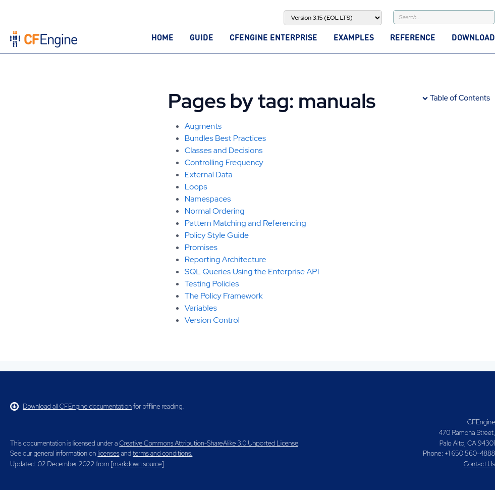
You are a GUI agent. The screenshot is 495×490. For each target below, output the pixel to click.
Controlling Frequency (224, 162)
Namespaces (208, 198)
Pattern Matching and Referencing (245, 223)
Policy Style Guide (217, 235)
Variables (201, 308)
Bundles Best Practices (225, 138)
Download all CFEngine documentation (71, 406)
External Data (209, 174)
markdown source (137, 464)
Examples (354, 37)
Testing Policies (212, 283)
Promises (201, 247)
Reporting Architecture (225, 259)
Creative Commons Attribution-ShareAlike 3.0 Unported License (208, 443)
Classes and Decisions (224, 150)
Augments (203, 126)
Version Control (212, 320)
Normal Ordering (215, 211)
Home (162, 37)
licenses (108, 453)
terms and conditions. (162, 453)
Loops (196, 186)
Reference (412, 37)
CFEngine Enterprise (273, 37)
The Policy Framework (224, 295)
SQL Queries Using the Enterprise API (252, 271)
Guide (201, 37)
